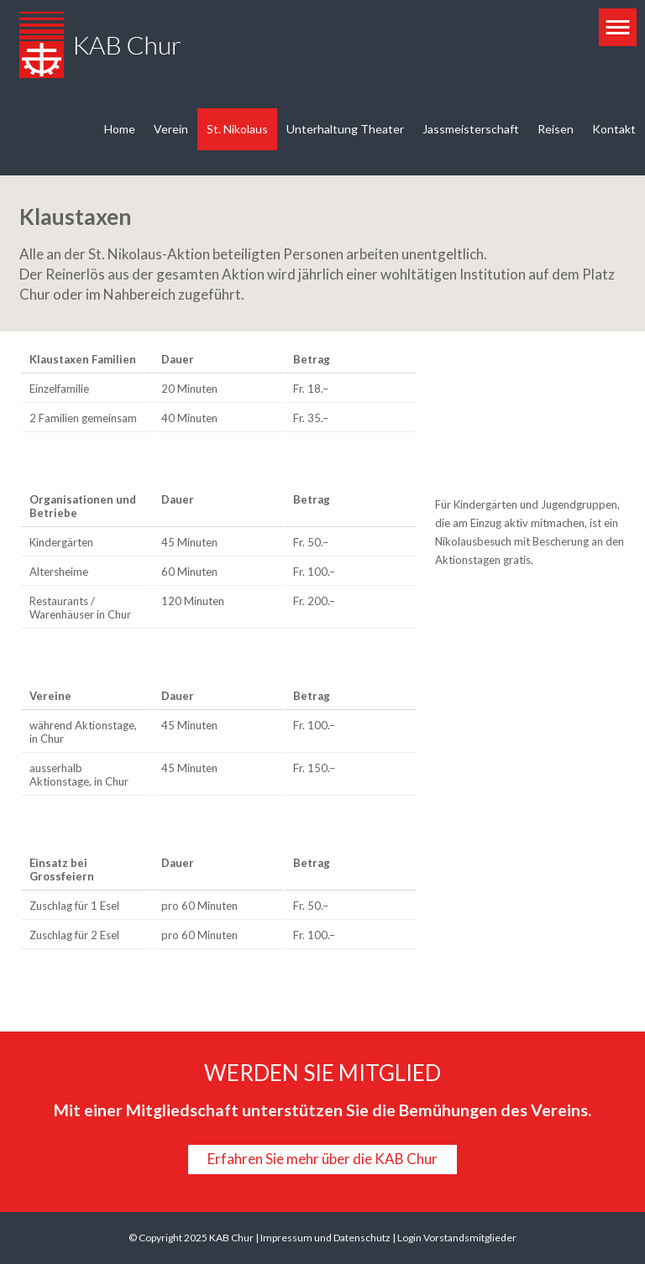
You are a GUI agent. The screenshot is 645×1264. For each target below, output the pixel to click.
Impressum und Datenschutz (325, 1237)
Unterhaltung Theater (345, 129)
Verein (171, 129)
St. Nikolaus (237, 129)
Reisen (556, 129)
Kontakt (614, 129)
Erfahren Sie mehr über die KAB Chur (322, 1158)
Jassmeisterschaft (470, 129)
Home (119, 129)
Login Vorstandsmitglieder (457, 1237)
